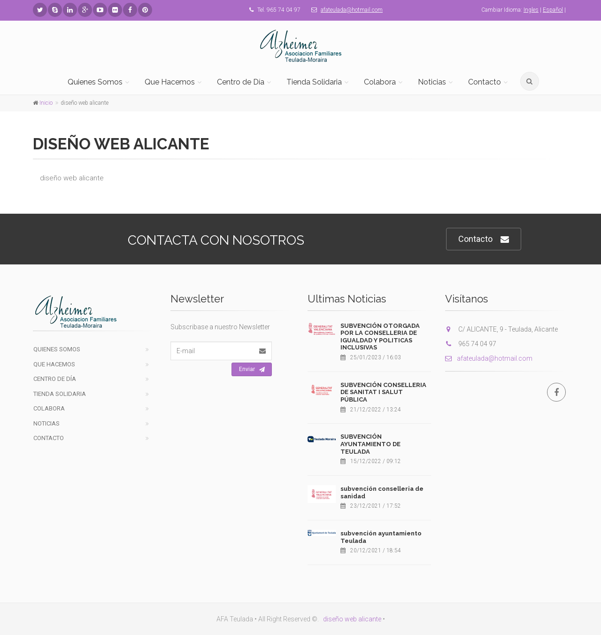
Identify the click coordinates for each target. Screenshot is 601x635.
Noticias (432, 81)
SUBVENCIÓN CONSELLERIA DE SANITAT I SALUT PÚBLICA (383, 392)
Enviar (252, 369)
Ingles (531, 10)
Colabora (380, 81)
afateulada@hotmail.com (352, 10)
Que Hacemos (170, 81)
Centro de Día (240, 81)
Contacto (484, 81)
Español (553, 10)
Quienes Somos (95, 81)
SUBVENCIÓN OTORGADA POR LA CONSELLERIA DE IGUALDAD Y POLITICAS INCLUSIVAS (380, 336)
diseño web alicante (352, 619)
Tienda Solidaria (314, 81)
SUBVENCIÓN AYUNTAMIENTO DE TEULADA (370, 444)
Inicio (46, 103)
